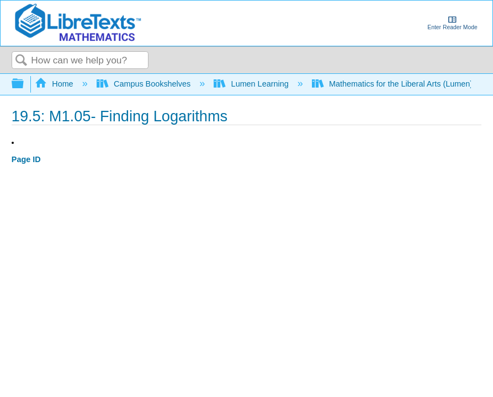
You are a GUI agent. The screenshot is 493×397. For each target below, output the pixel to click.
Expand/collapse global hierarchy (25, 84)
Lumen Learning (252, 83)
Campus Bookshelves (145, 83)
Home (55, 83)
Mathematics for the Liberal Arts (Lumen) (393, 83)
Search (21, 60)
